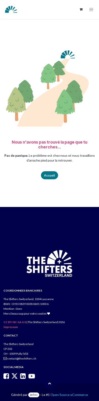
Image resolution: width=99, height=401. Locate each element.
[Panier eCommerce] (81, 9)
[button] (49, 383)
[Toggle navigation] (91, 9)
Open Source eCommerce (69, 395)
